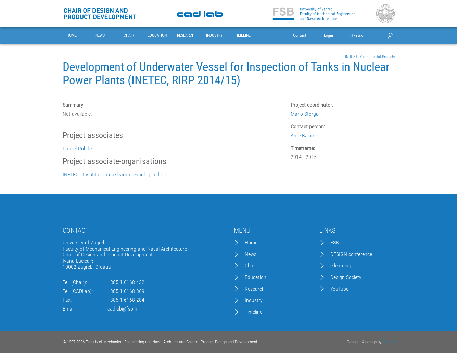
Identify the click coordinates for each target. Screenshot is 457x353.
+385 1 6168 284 (125, 300)
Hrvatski (357, 35)
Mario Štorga (305, 114)
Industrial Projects (380, 56)
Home (251, 243)
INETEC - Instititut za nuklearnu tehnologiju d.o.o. (116, 175)
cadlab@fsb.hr (123, 309)
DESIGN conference (351, 254)
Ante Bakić (302, 135)
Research (255, 289)
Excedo (388, 341)
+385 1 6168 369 (125, 291)
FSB (334, 243)
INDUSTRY (214, 35)
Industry (254, 300)
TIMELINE (243, 35)
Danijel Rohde (77, 149)
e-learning (340, 266)
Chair (250, 266)
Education (255, 277)
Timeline (253, 312)
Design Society (345, 277)
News (250, 254)
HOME (72, 35)
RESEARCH (185, 35)
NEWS (100, 35)
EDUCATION (157, 35)
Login (328, 35)
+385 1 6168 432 (125, 282)
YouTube (339, 289)
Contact (299, 35)
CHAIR (129, 35)
